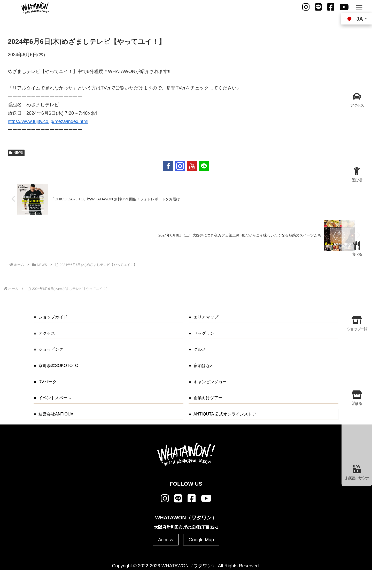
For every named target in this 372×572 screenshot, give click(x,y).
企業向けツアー (207, 398)
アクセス (46, 333)
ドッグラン (203, 333)
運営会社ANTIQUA (55, 414)
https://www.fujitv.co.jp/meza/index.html (48, 121)
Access (165, 539)
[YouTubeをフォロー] (192, 166)
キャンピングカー (210, 382)
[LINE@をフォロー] (204, 166)
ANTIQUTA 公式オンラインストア (224, 414)
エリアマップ (205, 317)
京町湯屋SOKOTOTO (58, 365)
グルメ (199, 349)
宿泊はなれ (203, 365)
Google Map (201, 539)
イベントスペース (55, 398)
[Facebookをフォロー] (168, 166)
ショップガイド (52, 317)
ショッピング (50, 349)
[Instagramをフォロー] (180, 166)
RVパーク (47, 382)
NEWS (16, 152)
